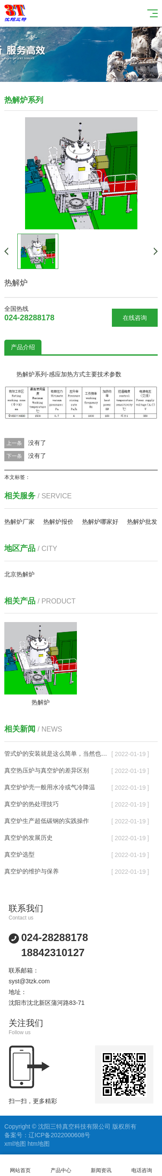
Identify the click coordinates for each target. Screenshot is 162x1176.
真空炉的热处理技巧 (31, 804)
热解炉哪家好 (100, 521)
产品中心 (61, 1165)
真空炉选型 (19, 854)
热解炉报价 (58, 521)
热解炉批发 (142, 521)
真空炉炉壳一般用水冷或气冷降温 (49, 787)
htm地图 (39, 1143)
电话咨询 (141, 1165)
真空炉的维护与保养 (31, 871)
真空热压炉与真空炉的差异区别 (46, 770)
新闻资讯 (101, 1165)
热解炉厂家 (19, 521)
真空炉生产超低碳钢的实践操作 (46, 820)
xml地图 (15, 1143)
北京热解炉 (19, 574)
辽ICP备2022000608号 (59, 1135)
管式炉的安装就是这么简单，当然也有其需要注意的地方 (58, 753)
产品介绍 (23, 347)
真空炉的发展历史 (28, 837)
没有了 (37, 442)
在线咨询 (135, 317)
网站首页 (20, 1165)
